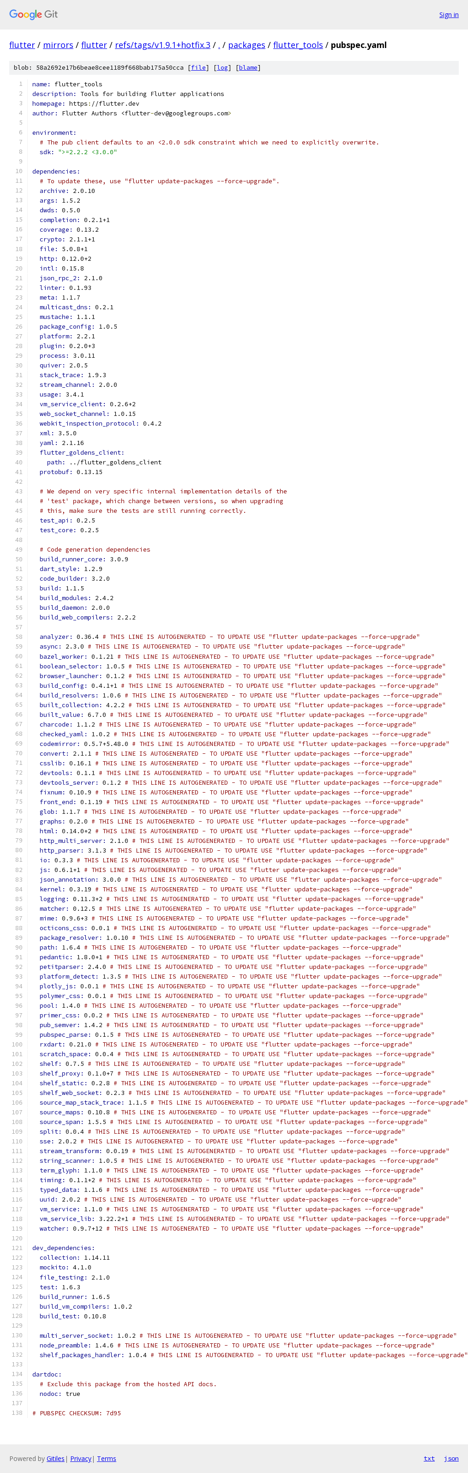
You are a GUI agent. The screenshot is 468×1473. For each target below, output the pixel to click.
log (222, 68)
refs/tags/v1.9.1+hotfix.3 (162, 44)
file (198, 68)
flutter (22, 44)
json (451, 1458)
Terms (106, 1458)
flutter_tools (298, 44)
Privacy (80, 1458)
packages (246, 44)
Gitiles (56, 1458)
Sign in (449, 14)
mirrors (58, 44)
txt (429, 1458)
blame (248, 68)
